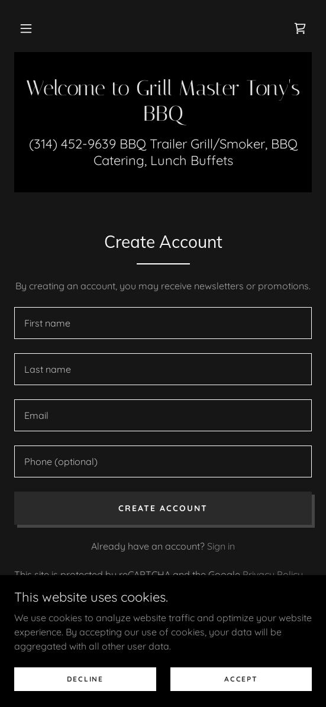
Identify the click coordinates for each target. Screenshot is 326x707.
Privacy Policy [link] (273, 574)
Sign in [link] (221, 546)
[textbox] (163, 323)
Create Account (163, 508)
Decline (85, 678)
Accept (240, 678)
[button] (26, 28)
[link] (300, 28)
